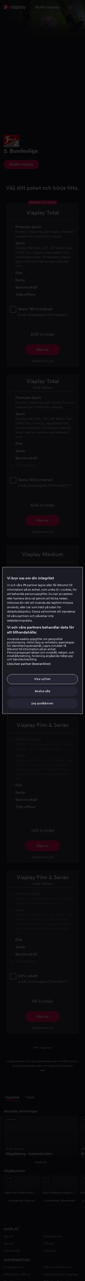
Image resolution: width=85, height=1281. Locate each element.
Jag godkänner (42, 703)
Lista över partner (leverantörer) (29, 664)
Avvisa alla (42, 691)
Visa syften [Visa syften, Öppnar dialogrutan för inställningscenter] (42, 679)
